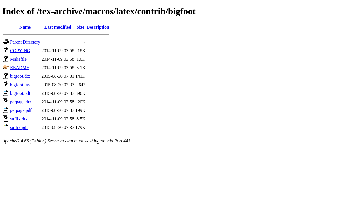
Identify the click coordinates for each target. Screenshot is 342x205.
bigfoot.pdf (20, 93)
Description (98, 27)
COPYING (20, 50)
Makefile (18, 59)
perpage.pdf (21, 110)
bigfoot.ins (20, 84)
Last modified (57, 27)
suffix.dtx (18, 118)
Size (80, 27)
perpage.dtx (20, 101)
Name (25, 27)
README (19, 67)
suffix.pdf (19, 127)
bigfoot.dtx (20, 76)
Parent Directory (25, 42)
